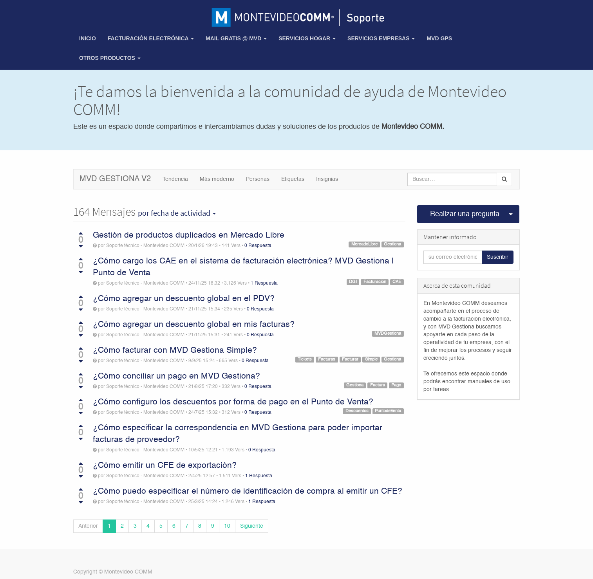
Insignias (327, 179)
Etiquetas (292, 179)
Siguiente (251, 526)
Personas (257, 179)
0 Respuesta (257, 246)
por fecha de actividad (177, 213)
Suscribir (497, 257)
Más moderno (217, 179)
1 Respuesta (264, 283)
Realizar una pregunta (464, 214)
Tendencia (175, 179)
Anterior (88, 526)
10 (227, 526)
